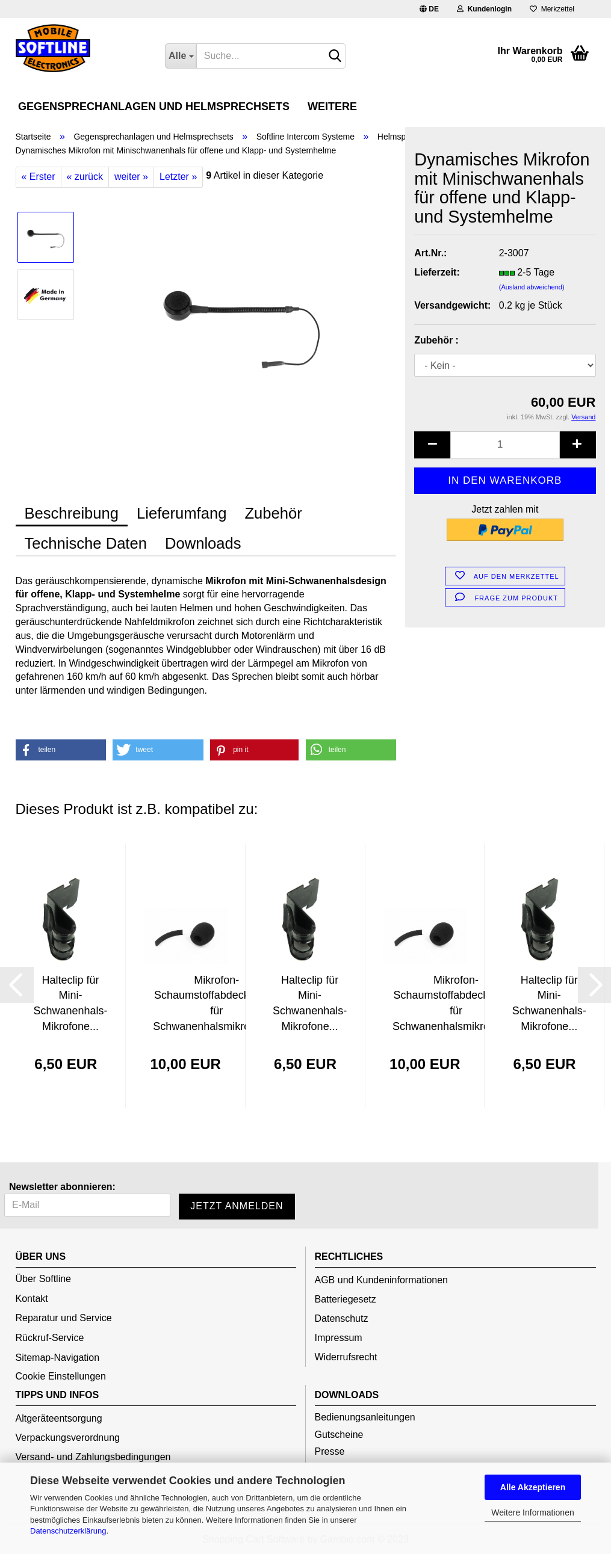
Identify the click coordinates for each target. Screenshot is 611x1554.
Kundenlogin (484, 9)
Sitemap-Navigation (58, 1357)
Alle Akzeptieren (532, 1487)
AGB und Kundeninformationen (381, 1280)
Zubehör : (436, 340)
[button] (61, 749)
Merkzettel (552, 9)
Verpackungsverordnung (68, 1437)
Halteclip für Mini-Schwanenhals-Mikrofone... (70, 1003)
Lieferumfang (181, 513)
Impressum (338, 1338)
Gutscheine (339, 1434)
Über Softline (44, 1279)
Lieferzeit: (437, 272)
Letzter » (178, 176)
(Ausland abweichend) (532, 287)
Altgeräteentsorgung (59, 1418)
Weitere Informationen (532, 1512)
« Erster (38, 176)
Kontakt (32, 1298)
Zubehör (273, 513)
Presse (330, 1451)
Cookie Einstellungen (61, 1376)
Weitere (332, 106)
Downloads (203, 543)
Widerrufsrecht (346, 1357)
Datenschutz (341, 1318)
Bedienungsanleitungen (365, 1417)
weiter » (131, 176)
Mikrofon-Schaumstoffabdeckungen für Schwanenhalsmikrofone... (216, 1003)
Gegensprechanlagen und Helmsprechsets (154, 106)
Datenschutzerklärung (68, 1530)
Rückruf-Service (50, 1338)
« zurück (85, 176)
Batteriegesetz (345, 1299)
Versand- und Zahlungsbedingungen (93, 1457)
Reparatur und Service (64, 1318)
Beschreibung (72, 513)
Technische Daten (86, 543)
